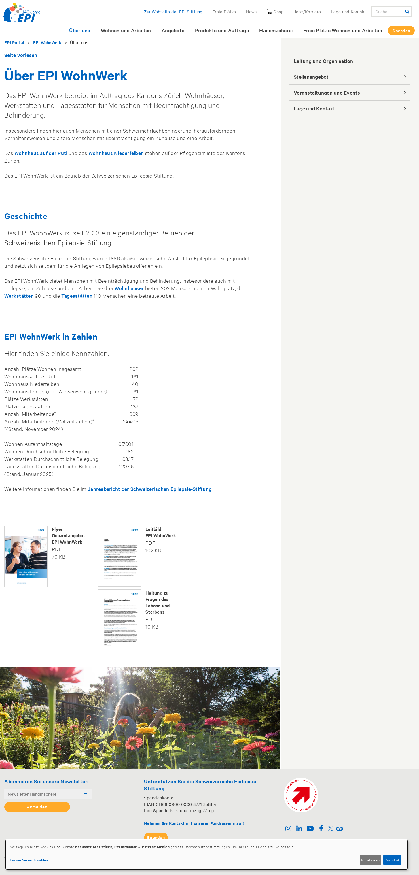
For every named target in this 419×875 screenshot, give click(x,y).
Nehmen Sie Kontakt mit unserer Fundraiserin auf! (194, 823)
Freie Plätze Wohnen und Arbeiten (342, 30)
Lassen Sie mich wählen (29, 859)
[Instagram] (288, 829)
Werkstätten (19, 295)
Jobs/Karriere (307, 11)
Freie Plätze (224, 11)
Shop (275, 11)
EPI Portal (14, 42)
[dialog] (206, 854)
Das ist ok (392, 859)
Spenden (401, 30)
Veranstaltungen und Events (327, 92)
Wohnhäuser (129, 288)
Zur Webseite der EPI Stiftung (173, 11)
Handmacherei (276, 30)
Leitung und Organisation (323, 60)
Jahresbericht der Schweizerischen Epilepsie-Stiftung (150, 488)
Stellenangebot (311, 76)
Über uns (79, 30)
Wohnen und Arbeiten (126, 30)
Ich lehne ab (370, 859)
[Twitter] (330, 829)
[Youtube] (310, 829)
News (251, 11)
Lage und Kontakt (348, 11)
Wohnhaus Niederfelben (116, 153)
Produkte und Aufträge (222, 30)
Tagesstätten (76, 295)
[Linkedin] (299, 829)
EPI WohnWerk (47, 42)
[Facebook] (321, 829)
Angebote (173, 30)
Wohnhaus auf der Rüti (40, 153)
